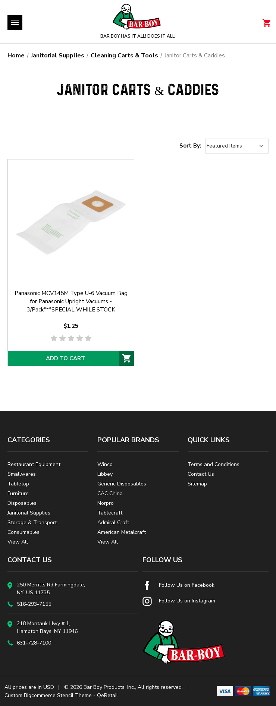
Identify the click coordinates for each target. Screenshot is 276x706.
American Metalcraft (121, 532)
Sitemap (197, 483)
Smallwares (21, 474)
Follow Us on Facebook (178, 585)
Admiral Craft (113, 522)
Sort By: (190, 145)
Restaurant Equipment (33, 464)
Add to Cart (65, 358)
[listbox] (237, 146)
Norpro (105, 503)
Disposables (22, 503)
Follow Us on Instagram (178, 600)
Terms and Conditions (213, 464)
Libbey (105, 474)
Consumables (23, 532)
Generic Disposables (121, 483)
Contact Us (201, 474)
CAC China (110, 493)
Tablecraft (109, 512)
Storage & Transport (32, 522)
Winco (105, 464)
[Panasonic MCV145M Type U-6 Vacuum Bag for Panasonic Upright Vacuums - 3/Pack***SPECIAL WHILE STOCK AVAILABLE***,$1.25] (70, 222)
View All (17, 541)
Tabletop (18, 483)
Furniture (18, 493)
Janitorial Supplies (28, 512)
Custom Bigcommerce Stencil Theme (48, 695)
